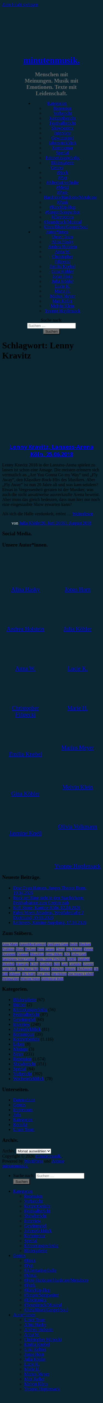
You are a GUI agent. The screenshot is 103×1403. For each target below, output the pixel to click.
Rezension (62, 108)
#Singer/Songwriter (62, 212)
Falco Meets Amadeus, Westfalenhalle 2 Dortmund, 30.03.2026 (48, 915)
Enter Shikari (54, 954)
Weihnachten (10, 979)
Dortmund (9, 954)
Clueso (60, 949)
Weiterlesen (83, 513)
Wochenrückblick (28, 1078)
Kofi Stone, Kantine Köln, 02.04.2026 (46, 907)
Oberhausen (85, 969)
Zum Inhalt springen (20, 4)
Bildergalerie (62, 162)
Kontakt (20, 1124)
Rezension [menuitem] (33, 1196)
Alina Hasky (62, 241)
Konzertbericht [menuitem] (37, 1206)
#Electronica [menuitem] (35, 1300)
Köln (57, 964)
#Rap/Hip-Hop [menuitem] (37, 1290)
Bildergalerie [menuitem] (35, 1250)
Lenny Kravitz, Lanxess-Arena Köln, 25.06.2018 (52, 450)
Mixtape (20, 1049)
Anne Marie (10, 944)
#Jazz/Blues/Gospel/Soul (66, 227)
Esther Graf (79, 954)
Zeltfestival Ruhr (52, 979)
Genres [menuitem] (19, 1255)
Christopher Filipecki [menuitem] (43, 1339)
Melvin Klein (62, 306)
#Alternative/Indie (62, 182)
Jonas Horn (62, 276)
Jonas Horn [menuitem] (34, 1354)
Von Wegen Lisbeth (81, 974)
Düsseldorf (37, 954)
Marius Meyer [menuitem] (36, 1374)
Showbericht (62, 128)
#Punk (62, 202)
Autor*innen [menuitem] (24, 1314)
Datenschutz (24, 1099)
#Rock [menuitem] (30, 1260)
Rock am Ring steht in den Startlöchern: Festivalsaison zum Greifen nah (48, 900)
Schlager (15, 974)
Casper (49, 949)
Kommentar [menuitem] (34, 1235)
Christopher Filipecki (62, 259)
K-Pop (34, 964)
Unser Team (62, 236)
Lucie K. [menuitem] (32, 1364)
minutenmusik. (51, 60)
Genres (57, 167)
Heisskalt (8, 964)
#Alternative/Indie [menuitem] (40, 1270)
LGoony (88, 964)
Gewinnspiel (62, 138)
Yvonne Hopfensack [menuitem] (42, 1389)
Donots (88, 949)
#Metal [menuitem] (30, 1275)
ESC (67, 954)
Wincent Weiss (30, 979)
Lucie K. (62, 286)
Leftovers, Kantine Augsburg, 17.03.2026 (49, 922)
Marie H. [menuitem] (32, 1369)
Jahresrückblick (62, 143)
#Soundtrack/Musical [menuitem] (43, 1305)
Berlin (73, 944)
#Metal (62, 187)
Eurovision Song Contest (18, 959)
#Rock (62, 172)
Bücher (19, 1004)
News (18, 1054)
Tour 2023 (44, 974)
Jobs (17, 1114)
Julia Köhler (62, 281)
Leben (18, 1044)
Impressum (23, 1109)
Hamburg (83, 959)
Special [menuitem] (30, 1240)
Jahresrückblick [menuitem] (38, 1230)
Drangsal (23, 954)
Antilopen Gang (57, 944)
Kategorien (57, 103)
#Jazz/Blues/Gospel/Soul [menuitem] (46, 1309)
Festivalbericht (62, 123)
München (57, 969)
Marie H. (63, 291)
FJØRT (71, 959)
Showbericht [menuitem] (35, 1216)
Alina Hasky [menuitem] (35, 1324)
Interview (62, 133)
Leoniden (75, 964)
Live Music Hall (27, 969)
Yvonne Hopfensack (62, 311)
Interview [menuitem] (32, 1221)
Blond (20, 949)
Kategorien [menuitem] (23, 1191)
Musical (45, 969)
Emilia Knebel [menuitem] (37, 1344)
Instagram (22, 964)
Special (62, 152)
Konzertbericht (62, 118)
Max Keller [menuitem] (34, 1379)
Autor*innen (57, 231)
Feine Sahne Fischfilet (51, 959)
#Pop (62, 177)
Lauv (64, 964)
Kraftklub (46, 964)
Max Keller (62, 301)
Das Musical (74, 949)
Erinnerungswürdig (63, 157)
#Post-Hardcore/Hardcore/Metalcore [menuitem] (56, 1280)
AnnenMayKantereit (32, 944)
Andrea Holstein (62, 246)
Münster (70, 969)
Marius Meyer (62, 296)
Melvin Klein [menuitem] (36, 1384)
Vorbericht (62, 113)
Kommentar (62, 147)
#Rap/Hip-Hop (62, 207)
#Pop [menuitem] (28, 1265)
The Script (28, 974)
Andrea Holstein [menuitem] (38, 1329)
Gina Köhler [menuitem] (35, 1349)
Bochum (30, 949)
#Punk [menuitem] (29, 1285)
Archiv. (8, 1151)
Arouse (58, 1161)
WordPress (33, 1161)
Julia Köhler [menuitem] (35, 1359)
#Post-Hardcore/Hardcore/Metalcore (70, 195)
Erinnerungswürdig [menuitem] (41, 1245)
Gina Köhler (63, 271)
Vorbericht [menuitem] (33, 1201)
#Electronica (62, 217)
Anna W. (62, 251)
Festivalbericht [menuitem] (37, 1211)
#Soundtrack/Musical (63, 222)
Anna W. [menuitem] (32, 1334)
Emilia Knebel (62, 266)
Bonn (40, 949)
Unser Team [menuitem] (34, 1319)
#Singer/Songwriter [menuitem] (41, 1295)
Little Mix (9, 969)
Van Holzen (59, 974)
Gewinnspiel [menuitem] (35, 1225)
